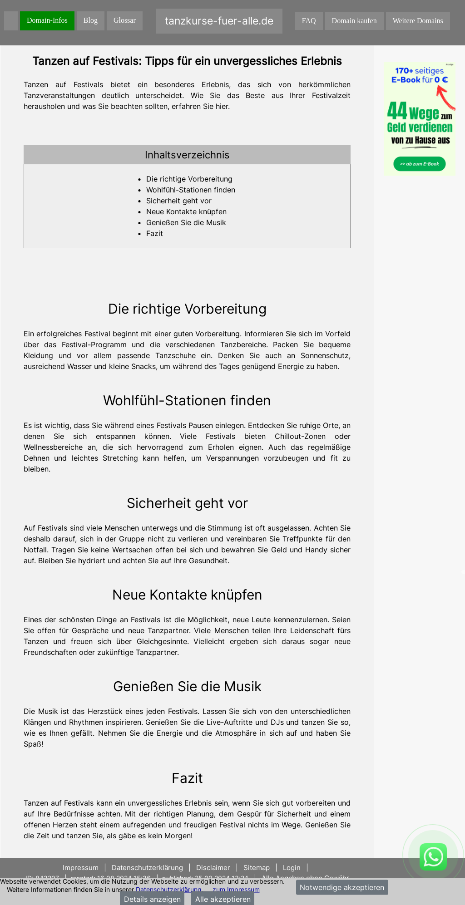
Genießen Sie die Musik (186, 222)
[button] (187, 154)
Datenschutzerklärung (169, 889)
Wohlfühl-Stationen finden (190, 189)
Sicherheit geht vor (179, 200)
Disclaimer (213, 867)
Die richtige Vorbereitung (189, 178)
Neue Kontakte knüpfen (186, 211)
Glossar (125, 20)
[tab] (187, 154)
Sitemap (256, 867)
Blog (91, 20)
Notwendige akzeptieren (342, 887)
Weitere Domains (418, 21)
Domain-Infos (47, 20)
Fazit (154, 233)
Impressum (81, 867)
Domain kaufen (354, 21)
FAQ (309, 21)
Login (292, 867)
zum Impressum (236, 889)
